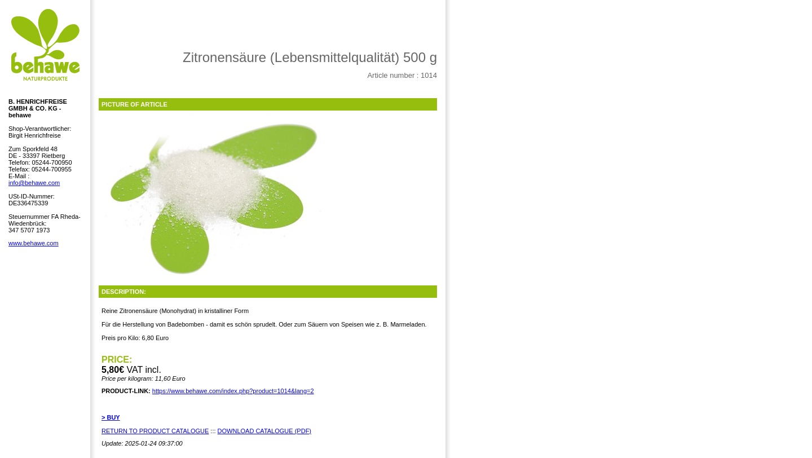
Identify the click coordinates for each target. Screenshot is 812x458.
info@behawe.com (34, 182)
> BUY (111, 417)
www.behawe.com (33, 243)
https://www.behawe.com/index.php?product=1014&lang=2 (233, 390)
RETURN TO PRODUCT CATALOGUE (155, 431)
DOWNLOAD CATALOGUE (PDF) (264, 431)
